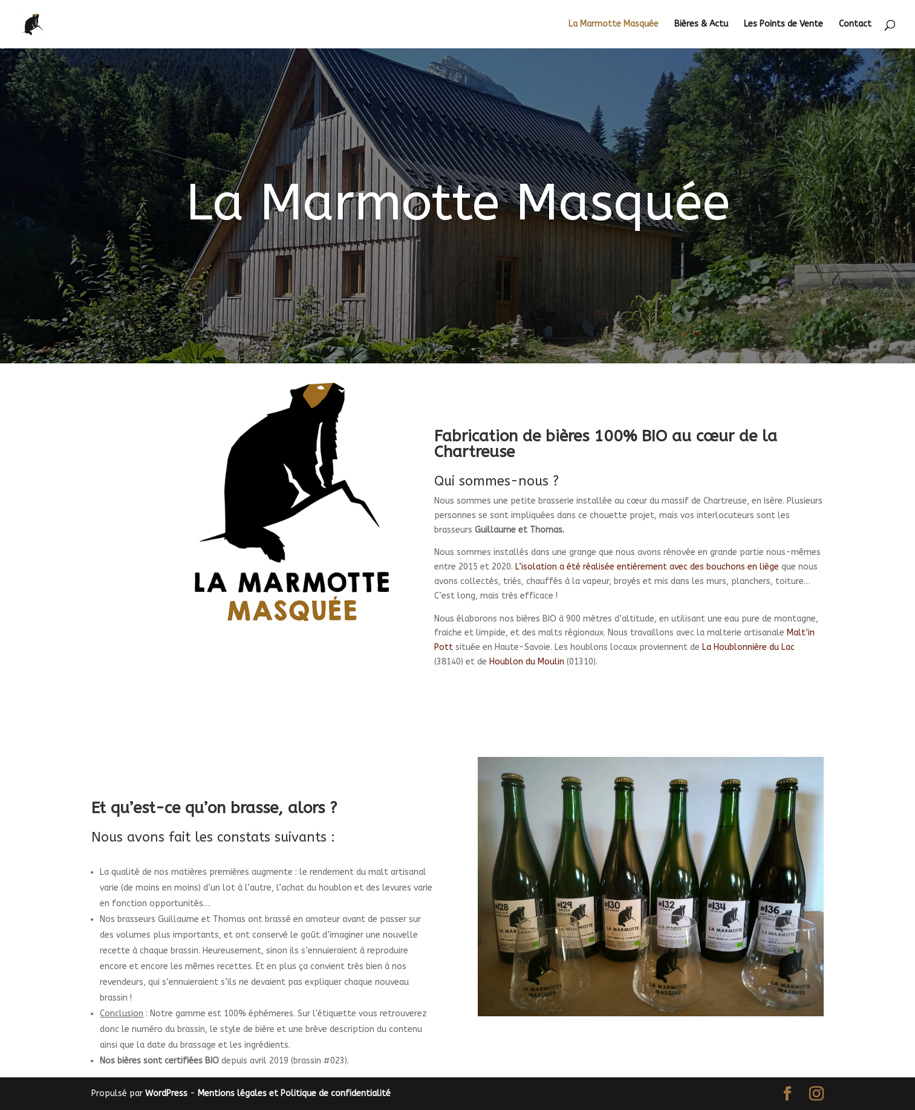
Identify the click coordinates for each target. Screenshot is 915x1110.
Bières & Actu (701, 24)
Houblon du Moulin (526, 662)
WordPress (166, 1093)
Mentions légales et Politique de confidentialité (294, 1093)
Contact (855, 24)
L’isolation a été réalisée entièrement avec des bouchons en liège (647, 567)
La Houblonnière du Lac (748, 647)
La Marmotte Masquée (613, 24)
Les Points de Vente (783, 24)
